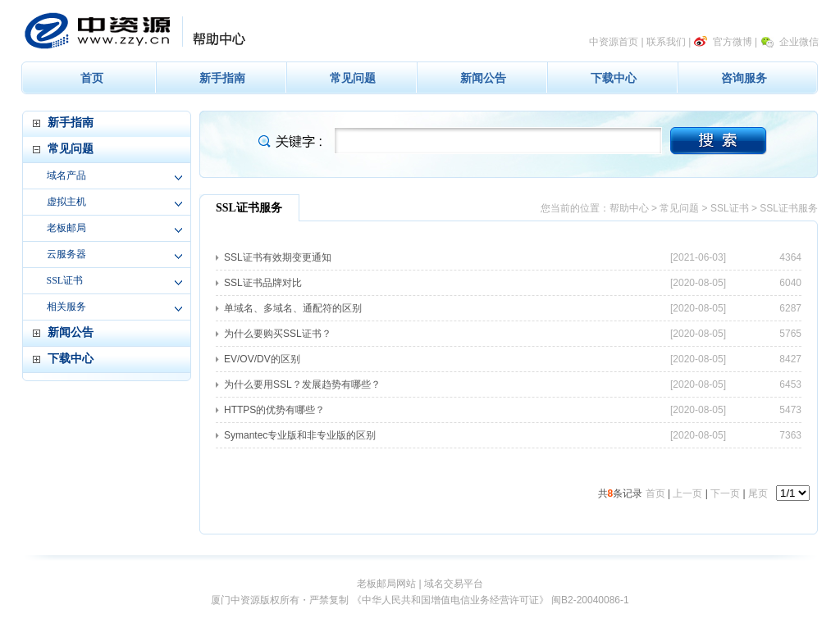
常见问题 (353, 77)
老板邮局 (66, 228)
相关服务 (66, 306)
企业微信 (799, 42)
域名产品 (66, 175)
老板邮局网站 (386, 583)
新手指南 (222, 77)
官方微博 (732, 42)
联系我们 (666, 42)
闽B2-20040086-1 (590, 600)
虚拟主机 (66, 201)
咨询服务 (744, 77)
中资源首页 (613, 42)
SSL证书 (65, 280)
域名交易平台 (453, 583)
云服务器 (66, 254)
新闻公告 (483, 77)
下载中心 (614, 77)
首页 (91, 77)
